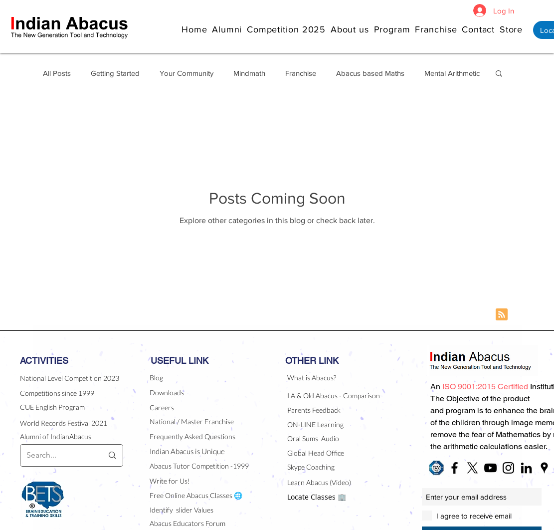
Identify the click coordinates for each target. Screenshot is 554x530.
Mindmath (249, 73)
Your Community (186, 73)
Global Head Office (315, 453)
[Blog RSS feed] (502, 314)
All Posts (57, 73)
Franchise (300, 73)
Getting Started (115, 73)
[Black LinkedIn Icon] (526, 468)
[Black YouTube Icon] (490, 468)
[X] (472, 468)
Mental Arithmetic (452, 73)
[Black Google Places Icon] (544, 468)
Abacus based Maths (370, 73)
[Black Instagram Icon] (508, 468)
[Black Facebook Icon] (454, 468)
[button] (352, 29)
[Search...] (57, 455)
